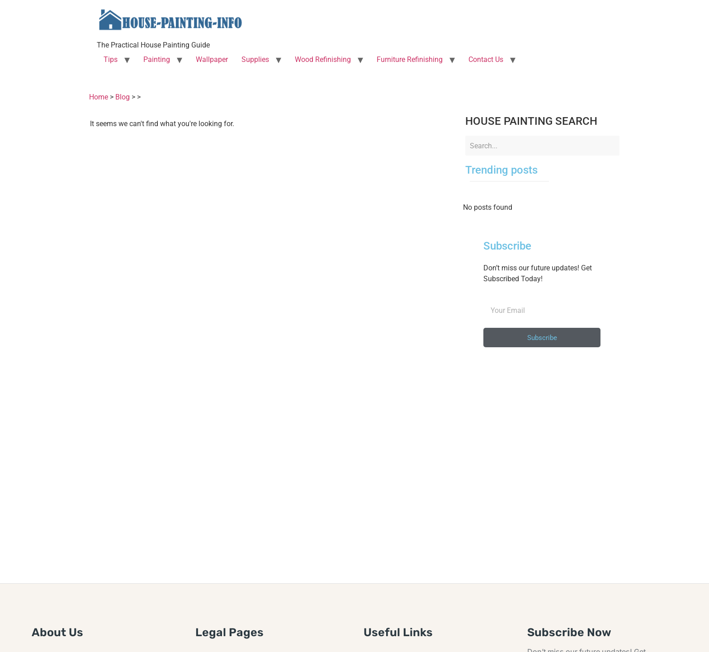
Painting (156, 59)
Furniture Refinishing (410, 59)
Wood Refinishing (323, 59)
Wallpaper (212, 59)
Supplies (255, 59)
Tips (111, 59)
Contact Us (485, 59)
